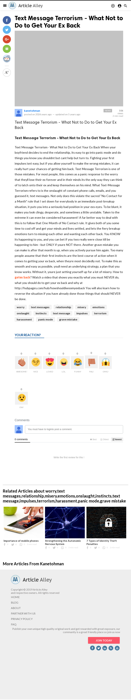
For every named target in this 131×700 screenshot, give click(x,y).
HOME (15, 597)
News (108, 110)
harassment (24, 319)
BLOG (14, 602)
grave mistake (68, 319)
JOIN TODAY (104, 640)
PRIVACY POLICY (22, 618)
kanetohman (32, 110)
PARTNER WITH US (23, 613)
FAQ (13, 624)
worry (21, 307)
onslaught (23, 313)
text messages (40, 307)
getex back (22, 277)
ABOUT (16, 608)
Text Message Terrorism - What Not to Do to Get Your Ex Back (69, 21)
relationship (63, 307)
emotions (98, 307)
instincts (41, 313)
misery (81, 307)
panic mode (45, 319)
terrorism (100, 313)
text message (61, 313)
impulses (82, 313)
